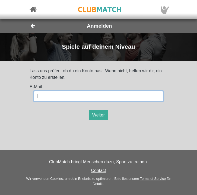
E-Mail (36, 86)
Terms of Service (153, 179)
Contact (98, 170)
